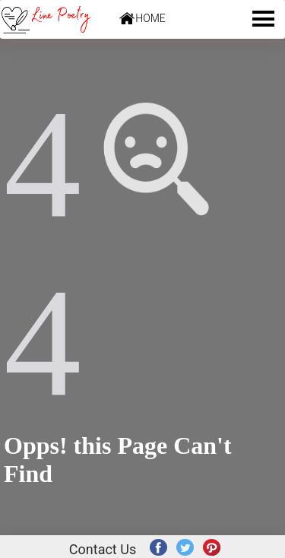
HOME (150, 18)
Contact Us (102, 549)
